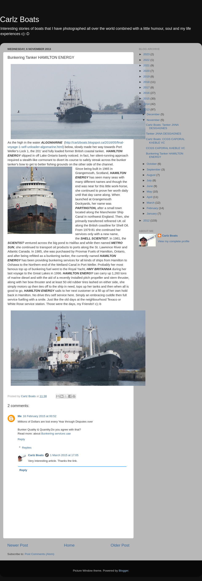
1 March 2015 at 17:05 (64, 455)
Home (69, 545)
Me (20, 416)
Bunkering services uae (56, 433)
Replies (27, 447)
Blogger (123, 570)
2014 (146, 104)
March (151, 202)
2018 (146, 82)
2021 (146, 65)
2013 (146, 109)
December (154, 114)
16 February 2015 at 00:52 (39, 416)
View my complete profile (173, 241)
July (150, 180)
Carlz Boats (19, 19)
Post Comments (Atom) (39, 554)
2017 (146, 87)
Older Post (120, 545)
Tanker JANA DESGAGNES (163, 133)
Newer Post (17, 545)
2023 (146, 54)
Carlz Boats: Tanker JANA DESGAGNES (162, 126)
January (152, 213)
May (150, 191)
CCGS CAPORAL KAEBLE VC (165, 148)
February (153, 208)
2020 (146, 70)
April (150, 197)
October (152, 163)
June (150, 186)
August (151, 175)
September (154, 169)
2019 (146, 76)
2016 (146, 92)
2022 (146, 60)
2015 (146, 98)
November (154, 120)
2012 (146, 220)
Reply (21, 439)
